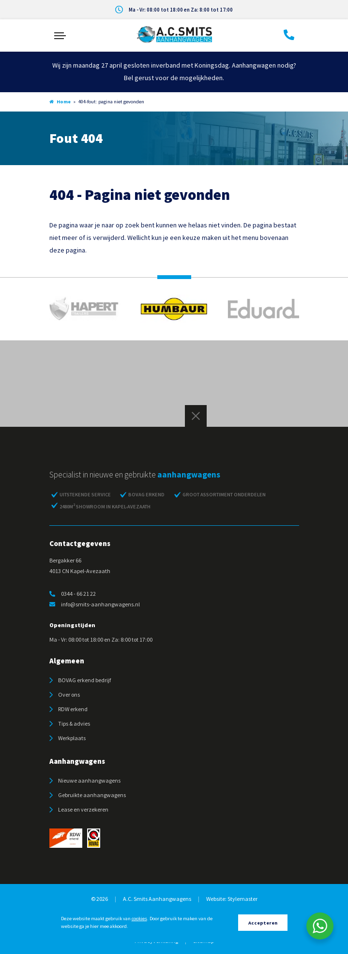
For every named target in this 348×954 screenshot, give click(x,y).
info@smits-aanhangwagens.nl (94, 604)
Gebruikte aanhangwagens (92, 795)
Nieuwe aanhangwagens (89, 780)
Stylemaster (242, 898)
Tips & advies (74, 723)
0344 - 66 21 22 (72, 593)
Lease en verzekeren (83, 809)
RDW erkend (73, 709)
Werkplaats (72, 738)
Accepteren (262, 923)
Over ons (69, 694)
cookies (139, 918)
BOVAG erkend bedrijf (84, 680)
